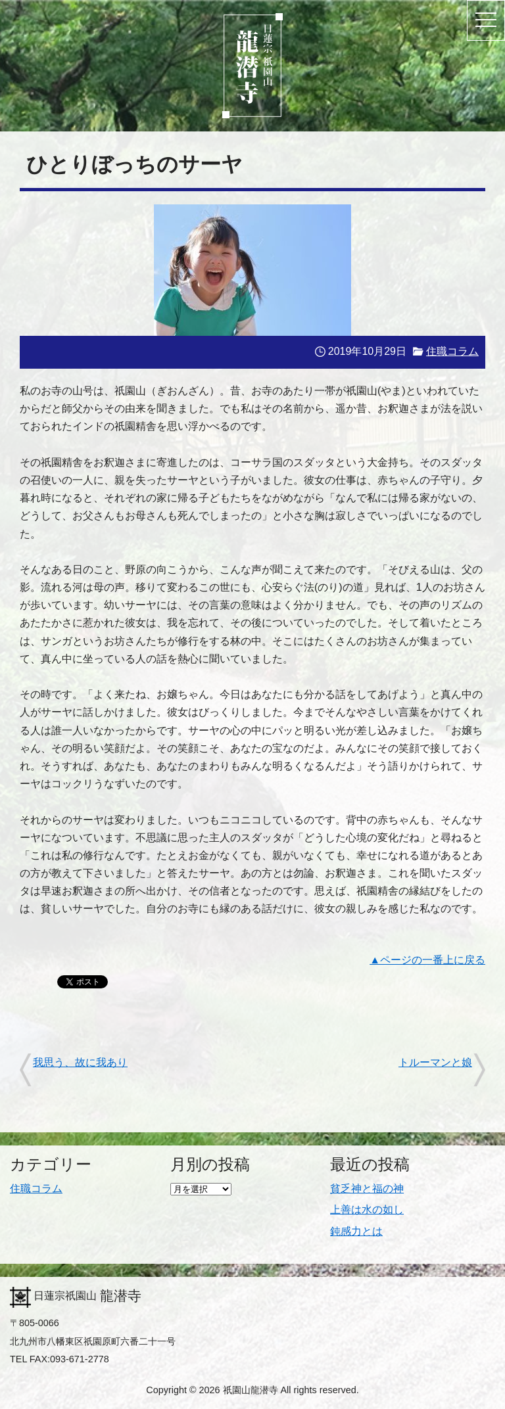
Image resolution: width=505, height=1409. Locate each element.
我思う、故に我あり (80, 1062)
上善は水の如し (367, 1209)
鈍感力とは (356, 1231)
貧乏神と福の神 (367, 1188)
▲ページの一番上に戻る (427, 959)
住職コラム (452, 351)
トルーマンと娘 (435, 1062)
